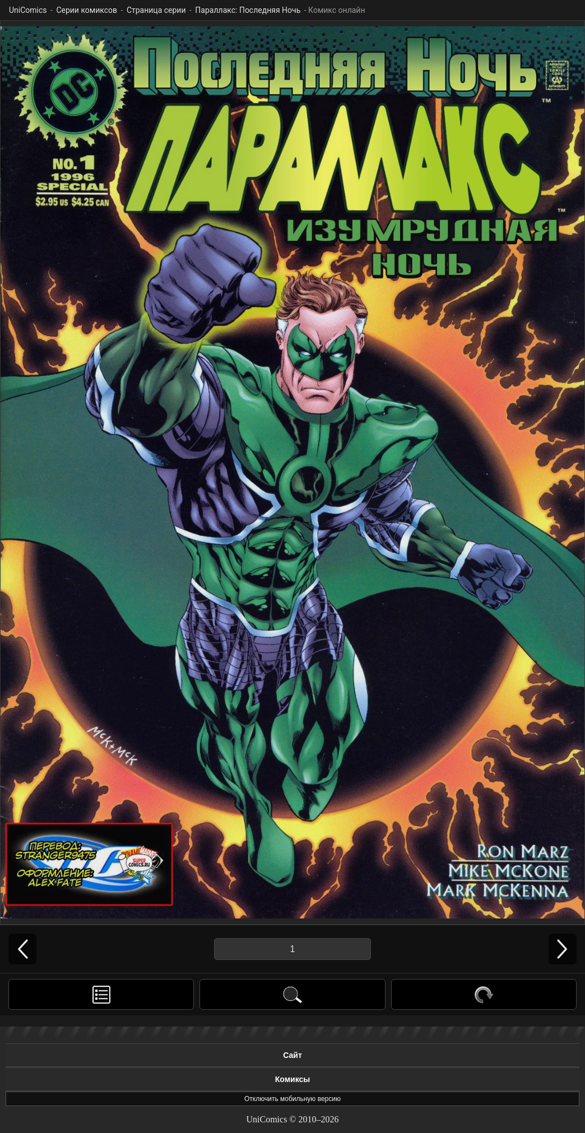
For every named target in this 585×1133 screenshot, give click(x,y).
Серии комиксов (86, 10)
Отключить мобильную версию (292, 1099)
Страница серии (156, 10)
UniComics (28, 10)
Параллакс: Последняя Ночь (247, 10)
